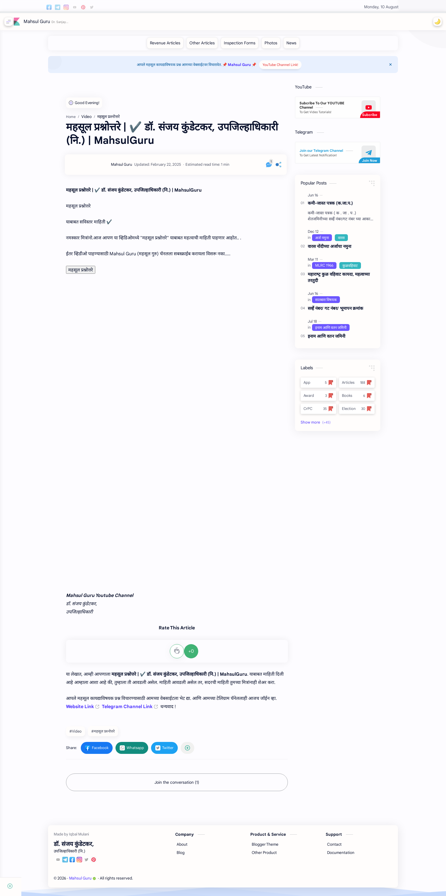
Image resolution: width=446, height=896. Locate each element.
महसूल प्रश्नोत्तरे (91, 273)
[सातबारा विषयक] (336, 302)
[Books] (367, 398)
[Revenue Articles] (175, 46)
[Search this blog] (118, 22)
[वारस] (351, 240)
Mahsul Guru (38, 21)
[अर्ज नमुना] (332, 240)
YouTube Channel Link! (291, 67)
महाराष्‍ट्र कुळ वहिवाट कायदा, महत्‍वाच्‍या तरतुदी (349, 280)
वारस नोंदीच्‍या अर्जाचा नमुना (340, 249)
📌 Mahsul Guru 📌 (250, 67)
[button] (436, 21)
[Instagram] (90, 863)
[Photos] (281, 46)
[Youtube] (69, 863)
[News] (302, 46)
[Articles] (367, 385)
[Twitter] (97, 863)
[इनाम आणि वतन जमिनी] (341, 330)
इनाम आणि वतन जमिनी (337, 339)
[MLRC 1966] (335, 268)
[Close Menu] (402, 67)
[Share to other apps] (198, 751)
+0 (202, 654)
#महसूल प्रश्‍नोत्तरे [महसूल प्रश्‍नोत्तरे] (113, 734)
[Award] (329, 398)
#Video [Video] (86, 734)
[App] (329, 385)
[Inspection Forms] (250, 46)
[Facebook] (83, 863)
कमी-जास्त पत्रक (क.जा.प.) (341, 206)
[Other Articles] (212, 46)
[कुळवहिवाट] (360, 268)
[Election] (367, 411)
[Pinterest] (104, 863)
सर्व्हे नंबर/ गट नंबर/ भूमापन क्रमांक (346, 311)
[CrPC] (329, 411)
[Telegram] (76, 863)
